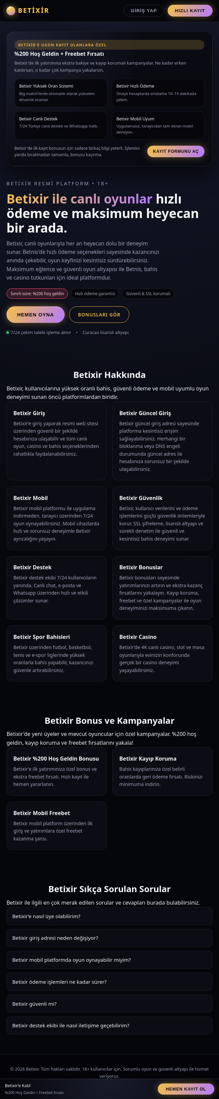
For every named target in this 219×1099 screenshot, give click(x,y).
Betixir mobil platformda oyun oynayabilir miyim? (71, 959)
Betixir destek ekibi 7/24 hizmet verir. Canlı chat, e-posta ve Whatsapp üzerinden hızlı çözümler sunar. (109, 1027)
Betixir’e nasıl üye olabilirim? (46, 916)
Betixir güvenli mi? (34, 1003)
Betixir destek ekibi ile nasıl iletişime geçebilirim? (70, 1025)
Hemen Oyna (35, 314)
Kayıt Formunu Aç (176, 151)
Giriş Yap (144, 10)
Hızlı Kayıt (190, 10)
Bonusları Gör (99, 314)
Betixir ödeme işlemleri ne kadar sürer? (59, 981)
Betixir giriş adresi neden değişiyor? (55, 937)
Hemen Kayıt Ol (186, 1089)
